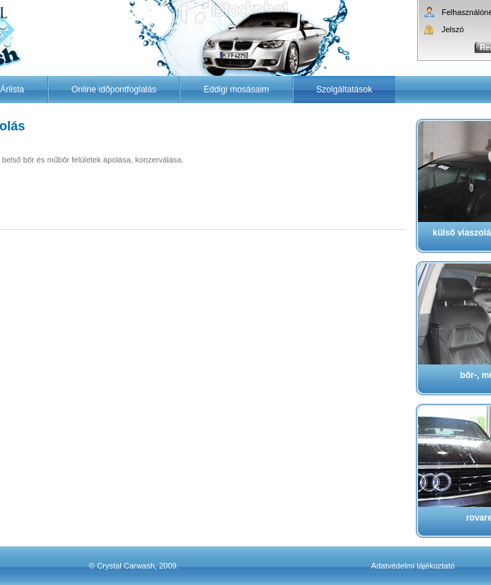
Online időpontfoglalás (114, 89)
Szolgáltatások (344, 89)
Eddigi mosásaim (235, 89)
